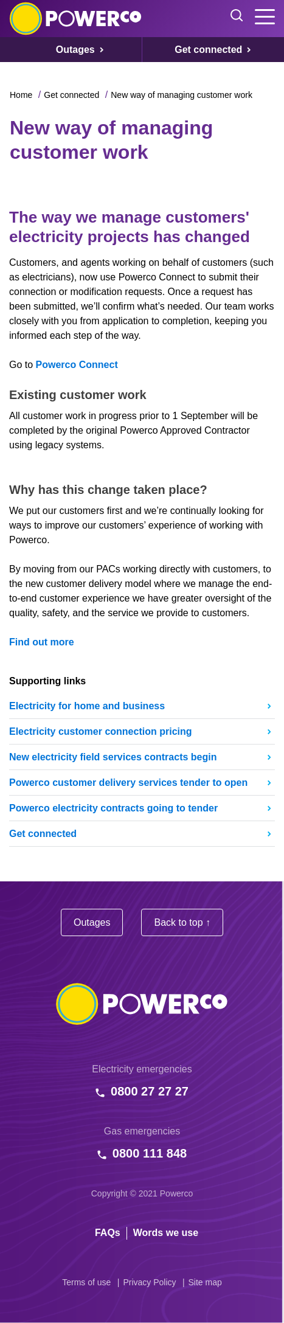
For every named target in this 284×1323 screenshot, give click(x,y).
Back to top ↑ (182, 922)
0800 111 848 (150, 1153)
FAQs (107, 1233)
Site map (205, 1282)
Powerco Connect (77, 364)
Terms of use (86, 1282)
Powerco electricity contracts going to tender (113, 808)
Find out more (41, 642)
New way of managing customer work (181, 95)
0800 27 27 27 (150, 1091)
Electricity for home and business (87, 706)
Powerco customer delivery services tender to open (128, 782)
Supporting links (47, 681)
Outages (92, 922)
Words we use (165, 1233)
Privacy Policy (149, 1282)
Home (21, 95)
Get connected (71, 95)
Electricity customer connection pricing (100, 731)
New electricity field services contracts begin (112, 757)
